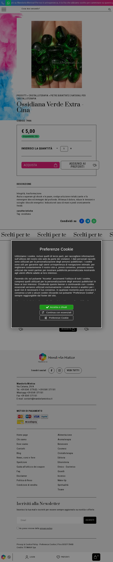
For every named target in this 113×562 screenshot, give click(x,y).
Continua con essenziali (57, 312)
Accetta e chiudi (56, 307)
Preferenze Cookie (56, 318)
